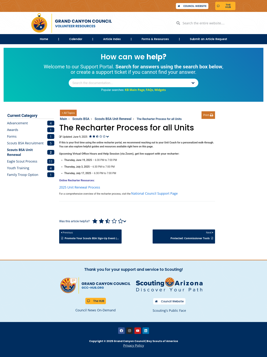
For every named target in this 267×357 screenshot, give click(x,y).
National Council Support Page (154, 193)
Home (44, 39)
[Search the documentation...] (128, 83)
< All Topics (68, 112)
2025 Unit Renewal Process (79, 187)
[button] (208, 115)
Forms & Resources (155, 39)
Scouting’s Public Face (169, 310)
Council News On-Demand (95, 310)
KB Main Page (135, 90)
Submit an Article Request (208, 39)
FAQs (149, 90)
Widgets (160, 90)
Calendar (75, 39)
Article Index (112, 39)
